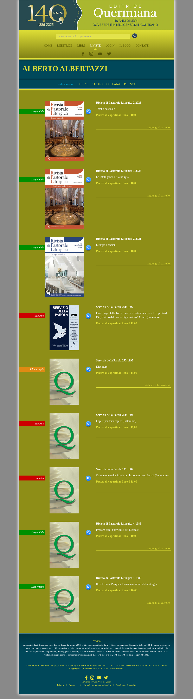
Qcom (108, 681)
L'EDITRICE (64, 45)
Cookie (72, 685)
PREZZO (129, 84)
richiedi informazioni (157, 385)
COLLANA (113, 84)
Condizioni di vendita (126, 685)
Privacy (60, 685)
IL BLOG (125, 45)
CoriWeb (97, 681)
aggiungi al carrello (158, 127)
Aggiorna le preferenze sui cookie (95, 685)
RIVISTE (95, 45)
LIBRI (81, 45)
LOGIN (110, 45)
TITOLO (97, 84)
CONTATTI (142, 45)
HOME (48, 45)
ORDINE (82, 84)
